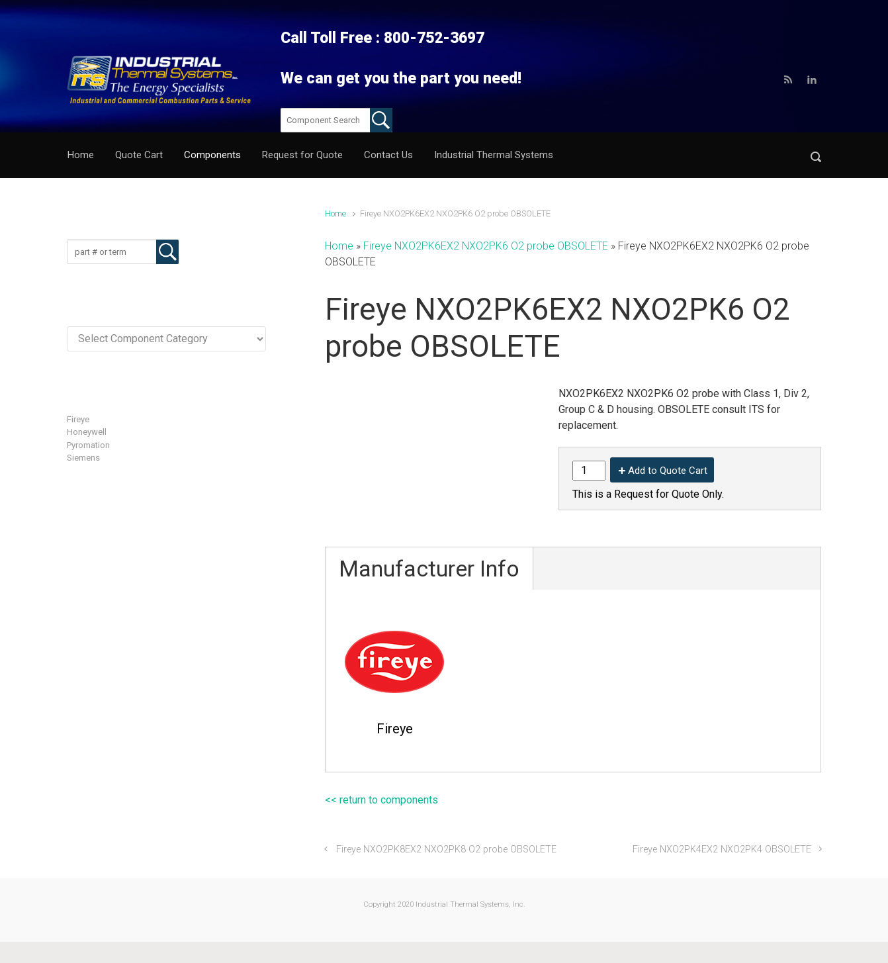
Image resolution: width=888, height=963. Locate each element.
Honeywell (87, 432)
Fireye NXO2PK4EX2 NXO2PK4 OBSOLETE (722, 849)
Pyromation (88, 445)
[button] (816, 155)
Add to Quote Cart (667, 471)
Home (335, 213)
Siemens (83, 458)
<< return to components (381, 800)
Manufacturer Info (429, 568)
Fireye (78, 419)
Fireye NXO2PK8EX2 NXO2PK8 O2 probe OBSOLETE (446, 849)
